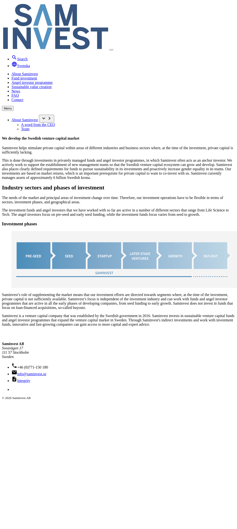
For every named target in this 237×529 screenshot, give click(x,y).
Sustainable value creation (31, 87)
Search (19, 59)
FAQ (15, 95)
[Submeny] (46, 119)
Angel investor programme (32, 82)
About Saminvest (24, 74)
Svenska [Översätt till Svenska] (20, 66)
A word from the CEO (38, 125)
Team (25, 129)
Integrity (23, 381)
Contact (17, 100)
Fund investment (24, 78)
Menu (8, 108)
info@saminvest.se (31, 374)
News (15, 91)
